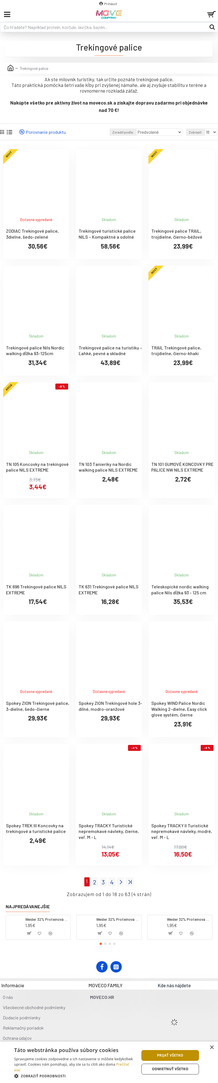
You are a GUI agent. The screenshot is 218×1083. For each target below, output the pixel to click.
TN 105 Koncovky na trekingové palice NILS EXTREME (37, 467)
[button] (101, 944)
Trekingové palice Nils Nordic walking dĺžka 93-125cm (35, 350)
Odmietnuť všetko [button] (170, 1069)
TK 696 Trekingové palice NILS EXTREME (36, 589)
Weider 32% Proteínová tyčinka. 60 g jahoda (117, 919)
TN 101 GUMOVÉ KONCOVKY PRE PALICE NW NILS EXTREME (182, 467)
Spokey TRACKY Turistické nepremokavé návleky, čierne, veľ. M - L (109, 831)
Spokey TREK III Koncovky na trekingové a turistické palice (36, 828)
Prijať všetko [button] (170, 1055)
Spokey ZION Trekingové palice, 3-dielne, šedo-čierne (37, 706)
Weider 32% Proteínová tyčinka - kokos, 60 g (46, 919)
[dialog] (109, 1062)
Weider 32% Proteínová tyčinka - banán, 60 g (188, 919)
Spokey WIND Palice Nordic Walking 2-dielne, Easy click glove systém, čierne (179, 709)
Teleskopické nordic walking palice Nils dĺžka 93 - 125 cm (180, 589)
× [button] (211, 1047)
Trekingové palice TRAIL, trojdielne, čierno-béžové (176, 233)
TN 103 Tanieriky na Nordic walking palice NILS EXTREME (108, 467)
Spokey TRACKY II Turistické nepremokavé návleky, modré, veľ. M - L (181, 831)
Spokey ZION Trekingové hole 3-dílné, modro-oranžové (110, 706)
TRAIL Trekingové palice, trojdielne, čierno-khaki (176, 350)
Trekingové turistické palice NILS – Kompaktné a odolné (107, 233)
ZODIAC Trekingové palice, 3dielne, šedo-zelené (32, 233)
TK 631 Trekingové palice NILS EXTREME (109, 589)
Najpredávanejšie (28, 906)
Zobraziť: (195, 132)
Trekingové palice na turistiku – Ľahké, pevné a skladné (110, 350)
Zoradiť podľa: (123, 132)
